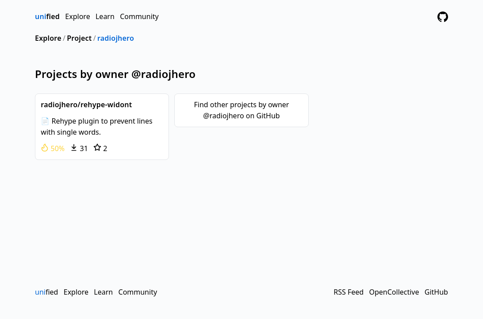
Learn (105, 16)
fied (47, 16)
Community (139, 16)
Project (79, 38)
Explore (77, 16)
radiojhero (115, 38)
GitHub (436, 292)
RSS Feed (349, 292)
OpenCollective (394, 292)
